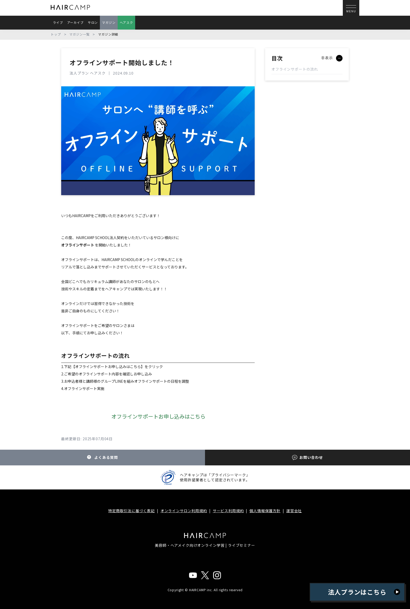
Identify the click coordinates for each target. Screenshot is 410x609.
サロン (93, 22)
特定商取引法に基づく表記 (131, 510)
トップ (56, 34)
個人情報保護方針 (265, 510)
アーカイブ (75, 22)
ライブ (58, 22)
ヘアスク (126, 22)
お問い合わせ (307, 457)
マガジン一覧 (79, 34)
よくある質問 (102, 457)
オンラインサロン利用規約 (184, 510)
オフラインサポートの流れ (294, 69)
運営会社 (294, 510)
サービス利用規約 (228, 510)
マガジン (108, 22)
